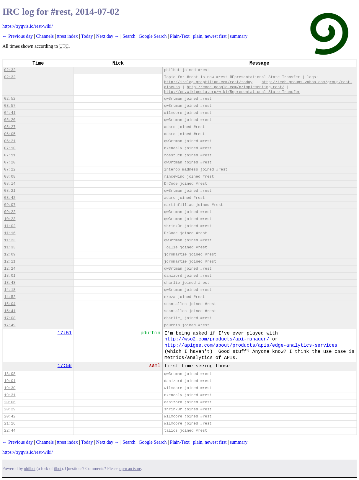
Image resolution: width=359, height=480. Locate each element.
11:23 (9, 240)
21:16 (9, 423)
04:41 (9, 113)
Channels (45, 36)
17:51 (65, 333)
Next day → (107, 36)
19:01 (9, 381)
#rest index (67, 36)
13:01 (9, 275)
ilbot (57, 468)
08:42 (9, 198)
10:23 (9, 219)
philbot (29, 468)
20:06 (9, 402)
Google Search (153, 36)
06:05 (9, 134)
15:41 (9, 311)
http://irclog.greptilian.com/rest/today (208, 82)
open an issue (130, 468)
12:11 (9, 261)
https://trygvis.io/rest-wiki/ (27, 26)
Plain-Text (180, 36)
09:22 (9, 212)
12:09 (9, 254)
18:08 (9, 374)
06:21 (9, 141)
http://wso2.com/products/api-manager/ (216, 339)
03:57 (9, 106)
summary (239, 36)
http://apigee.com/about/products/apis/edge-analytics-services (250, 345)
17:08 (9, 318)
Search (129, 36)
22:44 (9, 430)
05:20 (9, 120)
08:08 (9, 176)
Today (87, 36)
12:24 (9, 268)
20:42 (9, 416)
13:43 (9, 283)
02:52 (9, 98)
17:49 (9, 325)
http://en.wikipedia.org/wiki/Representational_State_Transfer (232, 92)
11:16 (9, 233)
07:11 (9, 155)
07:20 (9, 162)
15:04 (9, 304)
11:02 (9, 226)
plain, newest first (209, 36)
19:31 (9, 395)
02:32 (9, 70)
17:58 (65, 365)
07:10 (9, 148)
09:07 (9, 205)
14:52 (9, 297)
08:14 (9, 183)
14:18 (9, 290)
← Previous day (17, 36)
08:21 (9, 191)
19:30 (9, 388)
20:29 (9, 409)
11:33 (9, 247)
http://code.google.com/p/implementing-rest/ (235, 87)
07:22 (9, 169)
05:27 (9, 127)
